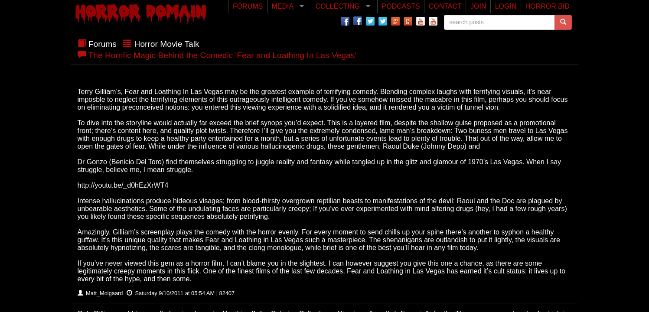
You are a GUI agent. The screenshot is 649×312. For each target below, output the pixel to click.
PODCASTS (401, 6)
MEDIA (282, 6)
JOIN (478, 6)
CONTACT (445, 6)
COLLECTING (338, 6)
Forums (102, 44)
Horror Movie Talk (166, 44)
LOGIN (506, 6)
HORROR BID (547, 6)
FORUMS (248, 6)
